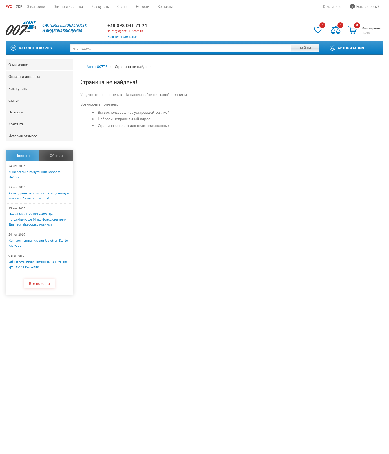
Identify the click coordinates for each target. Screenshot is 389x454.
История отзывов (23, 135)
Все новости (39, 283)
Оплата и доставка (68, 6)
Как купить (100, 6)
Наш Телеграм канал (122, 36)
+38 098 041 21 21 (127, 25)
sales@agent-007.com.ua (125, 31)
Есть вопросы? (367, 6)
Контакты (165, 6)
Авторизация (351, 48)
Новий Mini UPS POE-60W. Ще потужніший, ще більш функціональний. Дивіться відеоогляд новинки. (38, 219)
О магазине (35, 6)
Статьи (122, 6)
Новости (142, 6)
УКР (19, 6)
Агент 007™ (97, 66)
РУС (9, 6)
